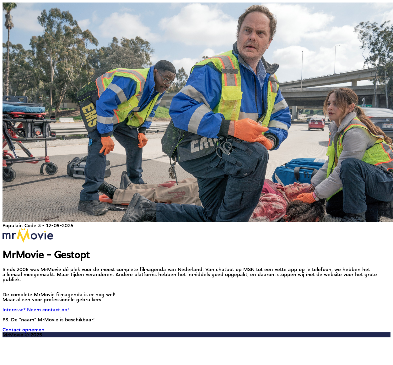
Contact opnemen (24, 329)
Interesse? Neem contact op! (36, 309)
